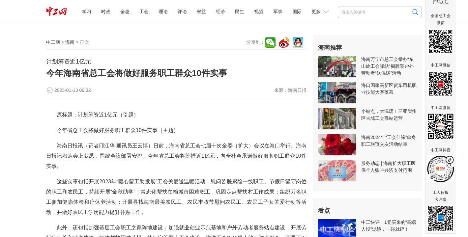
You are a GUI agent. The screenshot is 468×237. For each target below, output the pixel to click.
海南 (69, 42)
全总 (125, 11)
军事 (277, 11)
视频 (258, 11)
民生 (239, 11)
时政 (105, 11)
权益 (201, 11)
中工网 (53, 42)
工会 (144, 11)
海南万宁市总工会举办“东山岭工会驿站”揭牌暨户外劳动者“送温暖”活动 (387, 66)
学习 (86, 11)
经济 (220, 11)
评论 (182, 11)
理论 (163, 11)
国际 (297, 11)
